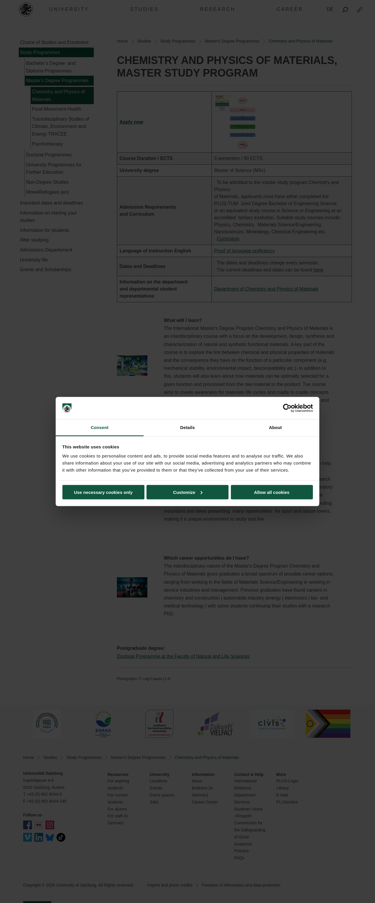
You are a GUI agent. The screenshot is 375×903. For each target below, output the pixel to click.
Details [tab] (187, 427)
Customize (187, 492)
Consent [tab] (100, 427)
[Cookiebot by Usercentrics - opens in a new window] (287, 408)
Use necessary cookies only (103, 492)
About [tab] (275, 427)
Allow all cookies (271, 492)
